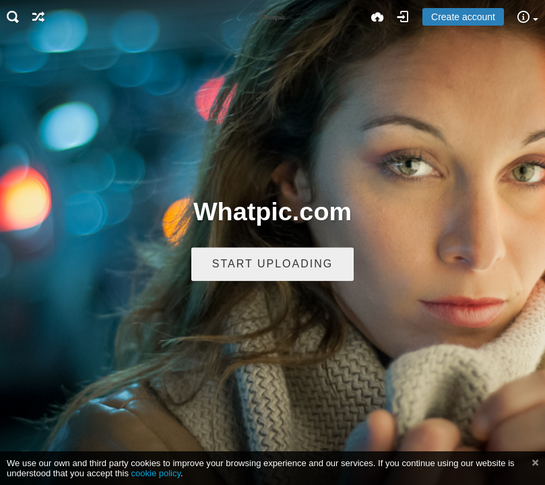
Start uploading (272, 264)
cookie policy (156, 473)
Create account (463, 16)
